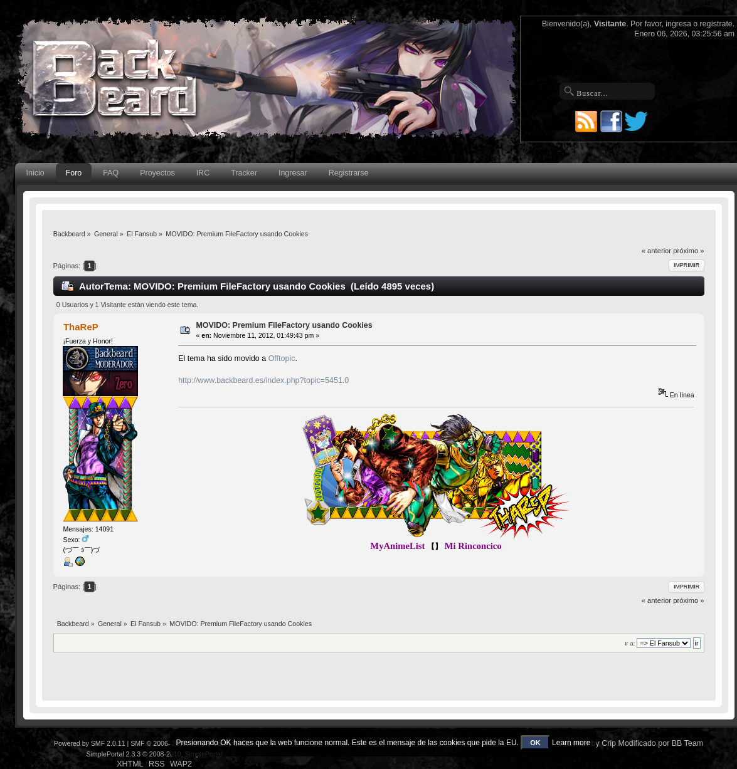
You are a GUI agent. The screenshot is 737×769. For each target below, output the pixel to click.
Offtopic (281, 358)
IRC (202, 173)
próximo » (688, 250)
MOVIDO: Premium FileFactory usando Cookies (284, 325)
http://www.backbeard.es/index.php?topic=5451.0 (263, 380)
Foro (74, 173)
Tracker (244, 173)
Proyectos (157, 173)
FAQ (111, 173)
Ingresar (292, 173)
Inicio (35, 173)
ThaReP (80, 327)
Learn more (571, 742)
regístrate (716, 23)
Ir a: (630, 643)
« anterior (656, 250)
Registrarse (349, 173)
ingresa (678, 23)
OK (535, 742)
